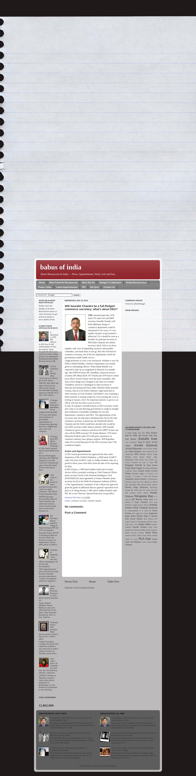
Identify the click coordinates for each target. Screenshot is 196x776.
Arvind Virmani (147, 449)
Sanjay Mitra (144, 524)
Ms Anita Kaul (136, 490)
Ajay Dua (141, 433)
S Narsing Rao (141, 522)
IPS (84, 287)
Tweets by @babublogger (135, 304)
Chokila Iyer (153, 460)
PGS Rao (153, 502)
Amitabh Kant (147, 438)
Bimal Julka (152, 457)
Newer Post (71, 581)
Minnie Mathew (152, 484)
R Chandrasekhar (131, 511)
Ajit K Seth (131, 435)
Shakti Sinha (152, 527)
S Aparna (132, 522)
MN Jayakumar (131, 485)
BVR (136, 454)
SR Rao (149, 522)
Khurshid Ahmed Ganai (133, 482)
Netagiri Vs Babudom (110, 282)
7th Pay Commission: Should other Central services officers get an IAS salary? (70, 734)
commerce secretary (79, 501)
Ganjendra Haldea (131, 471)
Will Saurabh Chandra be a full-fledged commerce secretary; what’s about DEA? (91, 308)
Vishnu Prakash (147, 542)
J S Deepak (136, 476)
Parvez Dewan (143, 505)
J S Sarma (144, 476)
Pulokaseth (153, 508)
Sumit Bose (151, 532)
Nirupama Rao (143, 496)
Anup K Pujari (144, 442)
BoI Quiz (94, 287)
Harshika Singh (137, 474)
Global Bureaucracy (136, 282)
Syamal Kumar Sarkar (133, 535)
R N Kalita (144, 511)
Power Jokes (45, 287)
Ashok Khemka (134, 451)
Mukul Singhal (142, 493)
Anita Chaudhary (131, 442)
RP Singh (136, 513)
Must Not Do (88, 282)
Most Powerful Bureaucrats (63, 282)
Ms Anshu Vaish (148, 490)
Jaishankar (129, 479)
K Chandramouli (151, 479)
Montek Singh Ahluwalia (136, 487)
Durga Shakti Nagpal (133, 468)
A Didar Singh (131, 433)
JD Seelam (153, 476)
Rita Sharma (148, 519)
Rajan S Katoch (150, 516)
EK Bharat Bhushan (150, 468)
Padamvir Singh (131, 505)
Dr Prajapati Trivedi (141, 463)
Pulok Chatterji (140, 507)
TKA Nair (144, 538)
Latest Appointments (67, 287)
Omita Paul (148, 499)
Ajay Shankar (151, 433)
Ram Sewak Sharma (134, 519)
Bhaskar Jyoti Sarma (134, 457)
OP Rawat (137, 499)
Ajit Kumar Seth (145, 435)
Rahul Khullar (137, 516)
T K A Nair (133, 539)
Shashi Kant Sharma (132, 530)
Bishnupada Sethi (131, 460)
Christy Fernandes (131, 462)
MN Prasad (141, 485)
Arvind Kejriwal (145, 445)
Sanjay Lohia (133, 524)
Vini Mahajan (135, 542)
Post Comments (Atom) (84, 588)
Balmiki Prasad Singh (148, 454)
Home (42, 282)
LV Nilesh (153, 482)
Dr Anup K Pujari (146, 462)
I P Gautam (149, 473)
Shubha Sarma (145, 530)
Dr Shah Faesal (150, 465)
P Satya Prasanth (140, 502)
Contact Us (109, 287)
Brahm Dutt (143, 460)
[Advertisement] (141, 367)
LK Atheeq (145, 482)
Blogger (113, 766)
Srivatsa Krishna (137, 533)
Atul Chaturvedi (148, 451)
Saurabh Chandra (94, 501)
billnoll (96, 766)
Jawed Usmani (140, 479)
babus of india (60, 267)
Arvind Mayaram (133, 448)
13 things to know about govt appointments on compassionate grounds (68, 749)
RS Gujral (144, 513)
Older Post (113, 581)
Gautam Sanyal (144, 471)
